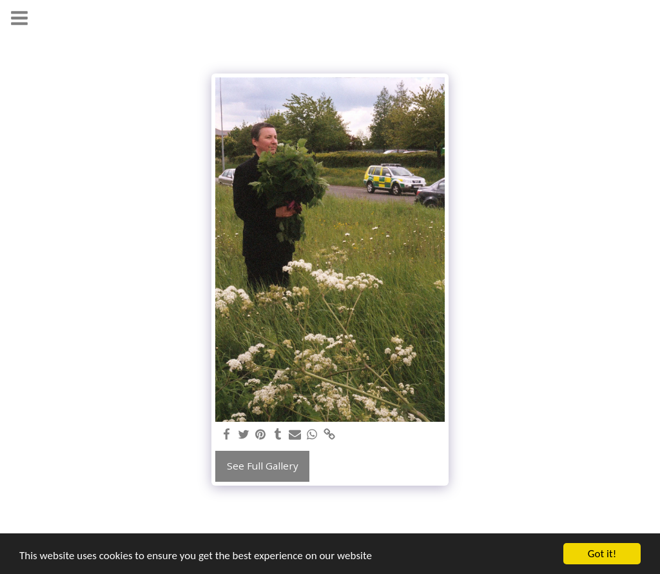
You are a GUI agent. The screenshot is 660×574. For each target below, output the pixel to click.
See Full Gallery (262, 465)
